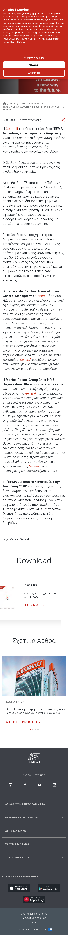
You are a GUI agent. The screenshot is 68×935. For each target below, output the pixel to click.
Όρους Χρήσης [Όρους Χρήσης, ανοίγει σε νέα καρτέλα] (17, 38)
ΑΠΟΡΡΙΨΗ (34, 69)
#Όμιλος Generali (19, 539)
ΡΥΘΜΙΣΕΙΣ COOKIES (33, 54)
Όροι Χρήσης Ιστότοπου (34, 913)
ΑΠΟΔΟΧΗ (34, 60)
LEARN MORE (34, 605)
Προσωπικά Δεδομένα (34, 918)
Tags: (6, 539)
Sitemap (34, 922)
